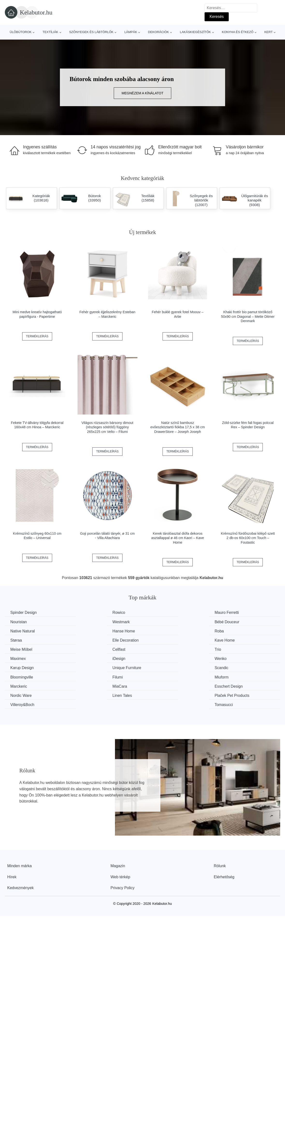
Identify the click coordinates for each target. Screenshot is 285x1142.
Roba (15, 631)
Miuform (230, 658)
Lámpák (130, 32)
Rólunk (220, 837)
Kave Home (233, 631)
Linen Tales (20, 676)
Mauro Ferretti (164, 612)
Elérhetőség (224, 848)
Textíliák (50, 32)
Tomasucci (232, 676)
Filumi (157, 658)
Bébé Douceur (94, 622)
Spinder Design (24, 612)
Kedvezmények (20, 859)
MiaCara (89, 667)
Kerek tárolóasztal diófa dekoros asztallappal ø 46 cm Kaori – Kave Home (177, 538)
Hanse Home (234, 622)
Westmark (19, 622)
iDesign (17, 649)
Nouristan (231, 612)
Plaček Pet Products (99, 676)
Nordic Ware (233, 667)
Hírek (11, 848)
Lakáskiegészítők (195, 32)
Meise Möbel (22, 640)
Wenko (88, 649)
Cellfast (88, 640)
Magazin (118, 837)
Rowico (88, 612)
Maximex (230, 640)
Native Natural (164, 622)
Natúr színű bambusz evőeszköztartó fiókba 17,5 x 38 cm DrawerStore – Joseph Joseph (177, 427)
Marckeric (19, 667)
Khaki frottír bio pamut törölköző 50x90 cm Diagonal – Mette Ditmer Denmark (248, 316)
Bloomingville (93, 658)
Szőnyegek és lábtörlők (91, 32)
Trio (155, 640)
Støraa (87, 631)
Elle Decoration (165, 631)
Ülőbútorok (21, 32)
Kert (268, 32)
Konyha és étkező (237, 32)
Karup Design (164, 649)
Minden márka (19, 837)
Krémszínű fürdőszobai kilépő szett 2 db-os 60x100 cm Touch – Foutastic (248, 538)
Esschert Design (166, 667)
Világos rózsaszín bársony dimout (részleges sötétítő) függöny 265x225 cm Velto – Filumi (107, 427)
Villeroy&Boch (164, 676)
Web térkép (120, 848)
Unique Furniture (237, 649)
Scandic (18, 658)
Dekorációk (158, 32)
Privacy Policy (123, 859)
